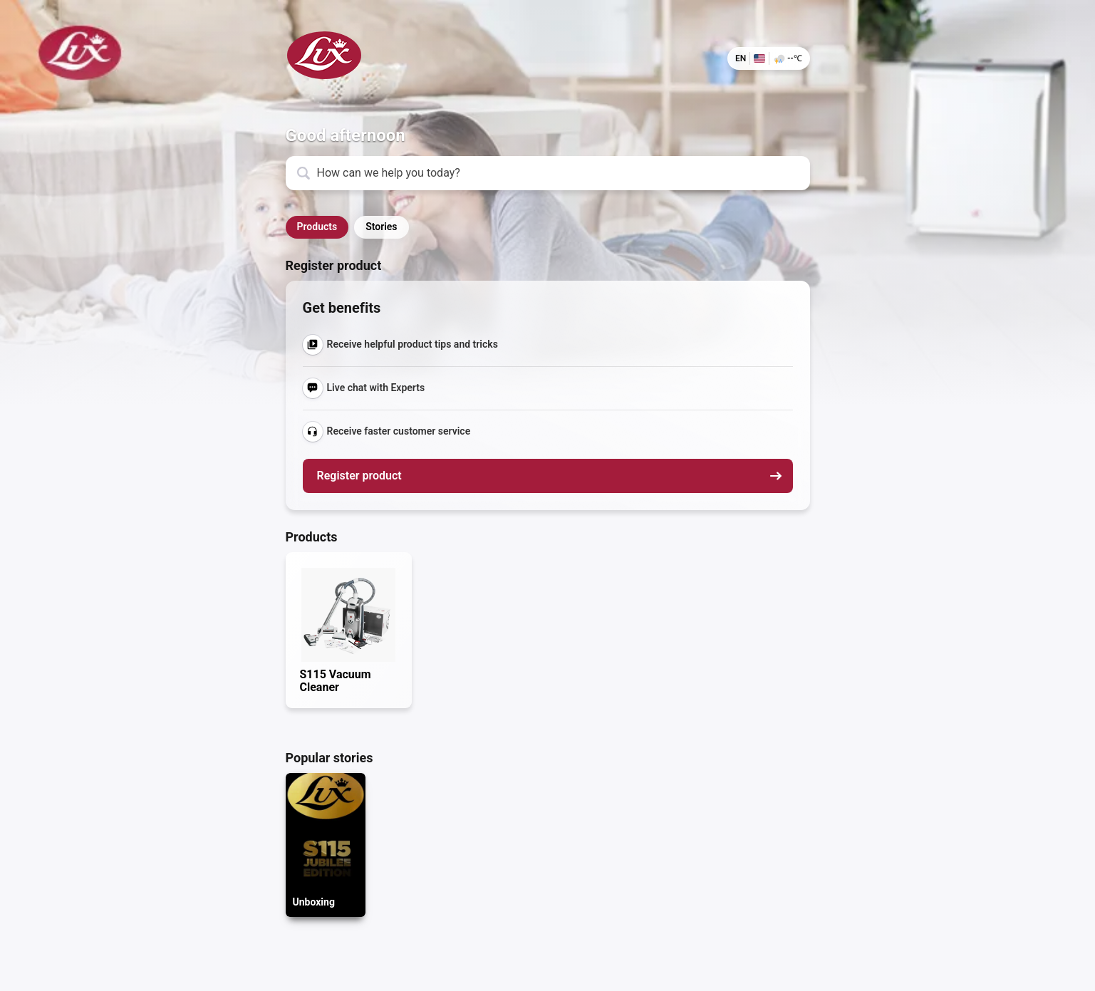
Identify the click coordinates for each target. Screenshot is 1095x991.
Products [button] (317, 226)
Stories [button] (381, 226)
